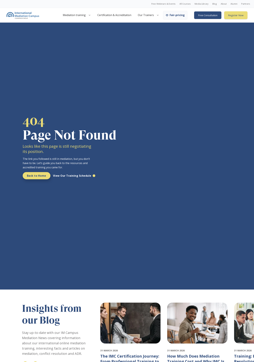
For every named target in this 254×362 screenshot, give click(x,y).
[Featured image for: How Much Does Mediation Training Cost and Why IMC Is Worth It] (197, 346)
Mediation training (74, 15)
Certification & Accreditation (114, 15)
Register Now (236, 15)
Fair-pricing (175, 15)
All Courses (185, 4)
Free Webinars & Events (163, 4)
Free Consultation (207, 15)
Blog (214, 4)
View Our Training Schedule (72, 175)
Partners (245, 4)
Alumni (234, 4)
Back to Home (36, 175)
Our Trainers (146, 15)
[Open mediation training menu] (89, 15)
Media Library (201, 4)
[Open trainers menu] (157, 15)
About (224, 4)
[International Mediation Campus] (23, 15)
